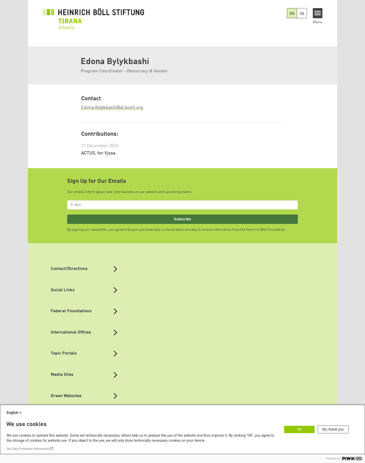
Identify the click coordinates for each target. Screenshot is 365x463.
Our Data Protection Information (27, 449)
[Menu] (318, 13)
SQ (302, 13)
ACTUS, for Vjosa (98, 153)
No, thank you (333, 429)
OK (299, 429)
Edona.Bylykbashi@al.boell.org (112, 107)
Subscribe (182, 219)
